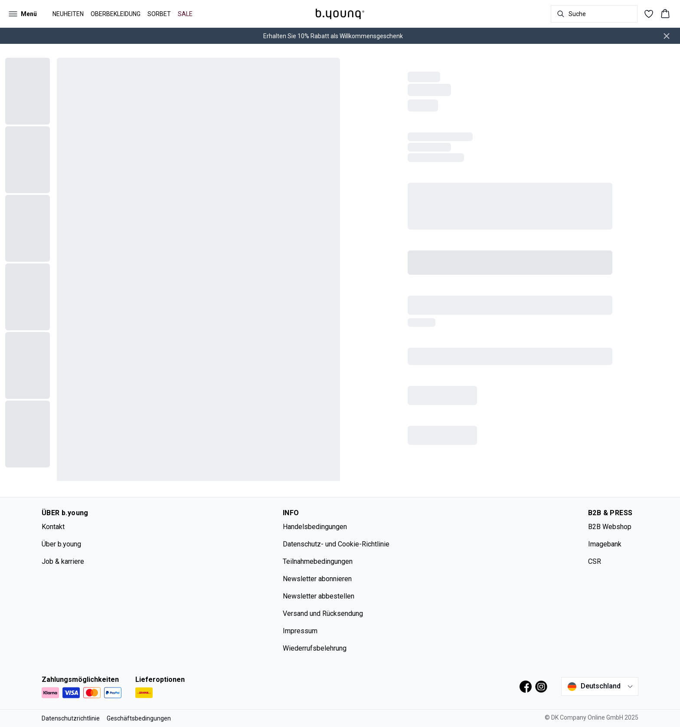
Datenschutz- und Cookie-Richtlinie (336, 544)
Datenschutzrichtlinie (71, 718)
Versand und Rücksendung (323, 613)
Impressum (300, 631)
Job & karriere (63, 561)
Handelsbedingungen (315, 527)
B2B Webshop (609, 527)
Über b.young (61, 544)
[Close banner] (666, 36)
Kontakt (53, 527)
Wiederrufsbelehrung (315, 648)
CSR (594, 561)
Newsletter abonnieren (317, 579)
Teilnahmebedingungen (318, 561)
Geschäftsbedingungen (139, 718)
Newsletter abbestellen (318, 596)
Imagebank (604, 544)
